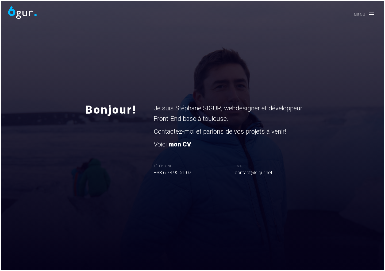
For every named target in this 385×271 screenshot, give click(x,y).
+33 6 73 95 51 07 (172, 172)
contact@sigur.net (253, 172)
